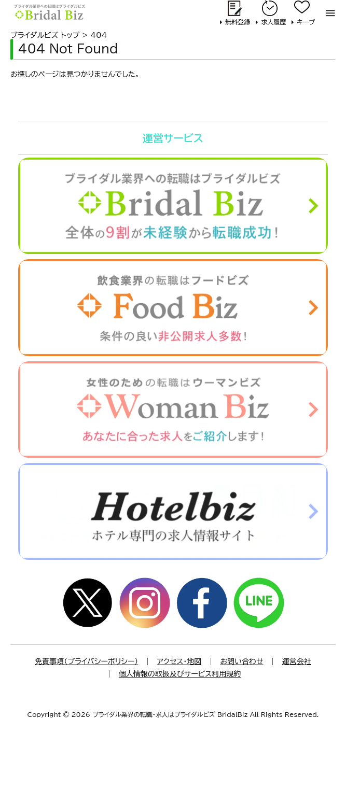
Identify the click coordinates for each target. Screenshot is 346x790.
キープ (306, 22)
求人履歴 (273, 22)
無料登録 (237, 22)
